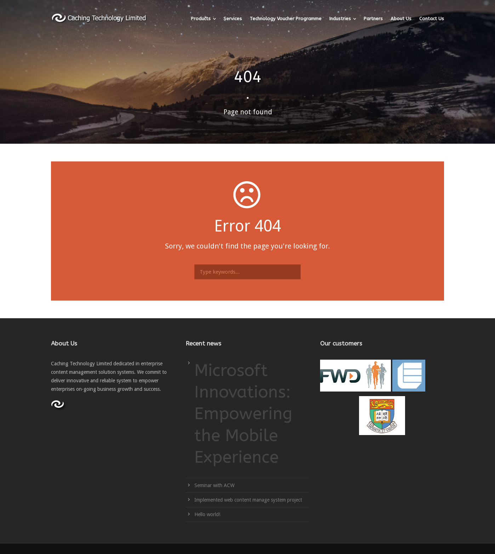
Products (201, 18)
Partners (373, 18)
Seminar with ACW (214, 485)
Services (232, 18)
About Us (401, 18)
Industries (340, 18)
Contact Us (431, 18)
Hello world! (207, 514)
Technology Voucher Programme (286, 18)
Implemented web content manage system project (248, 500)
